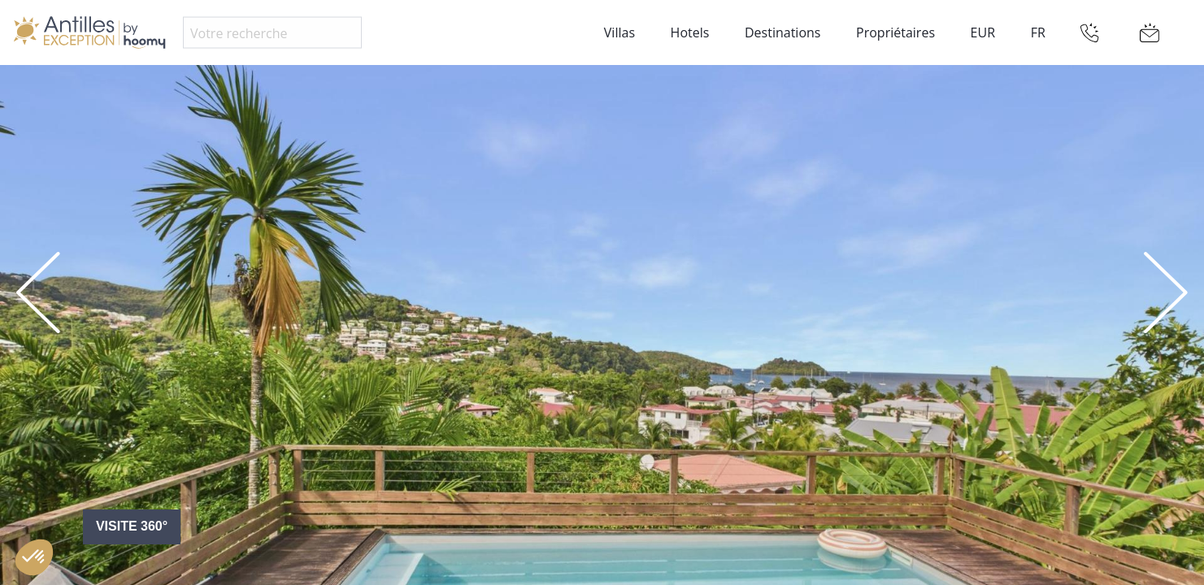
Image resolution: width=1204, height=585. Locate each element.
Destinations (782, 32)
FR (1038, 32)
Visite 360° (131, 526)
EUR (983, 32)
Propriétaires (895, 32)
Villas (619, 32)
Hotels (690, 32)
